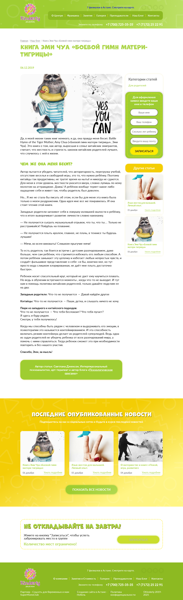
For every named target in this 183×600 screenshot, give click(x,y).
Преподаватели (119, 15)
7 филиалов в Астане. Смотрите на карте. (110, 7)
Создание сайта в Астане (91, 591)
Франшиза (73, 15)
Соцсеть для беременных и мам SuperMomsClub (44, 593)
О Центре (57, 15)
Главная (24, 40)
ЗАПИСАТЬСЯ (144, 151)
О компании (60, 578)
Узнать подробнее (152, 210)
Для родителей (137, 85)
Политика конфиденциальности (122, 593)
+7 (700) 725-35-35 (119, 24)
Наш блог (35, 40)
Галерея (101, 15)
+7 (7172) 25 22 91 (149, 24)
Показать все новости (92, 490)
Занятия (87, 15)
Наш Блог (138, 15)
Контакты (153, 15)
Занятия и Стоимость (83, 578)
